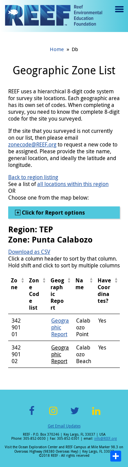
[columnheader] (17, 294)
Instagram (53, 415)
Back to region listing (33, 177)
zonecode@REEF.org (32, 144)
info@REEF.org (105, 438)
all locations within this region (73, 184)
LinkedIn (96, 415)
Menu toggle (118, 14)
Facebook (32, 415)
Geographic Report (60, 327)
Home (57, 49)
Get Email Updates (64, 426)
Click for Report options (52, 212)
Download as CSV (29, 251)
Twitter (75, 415)
